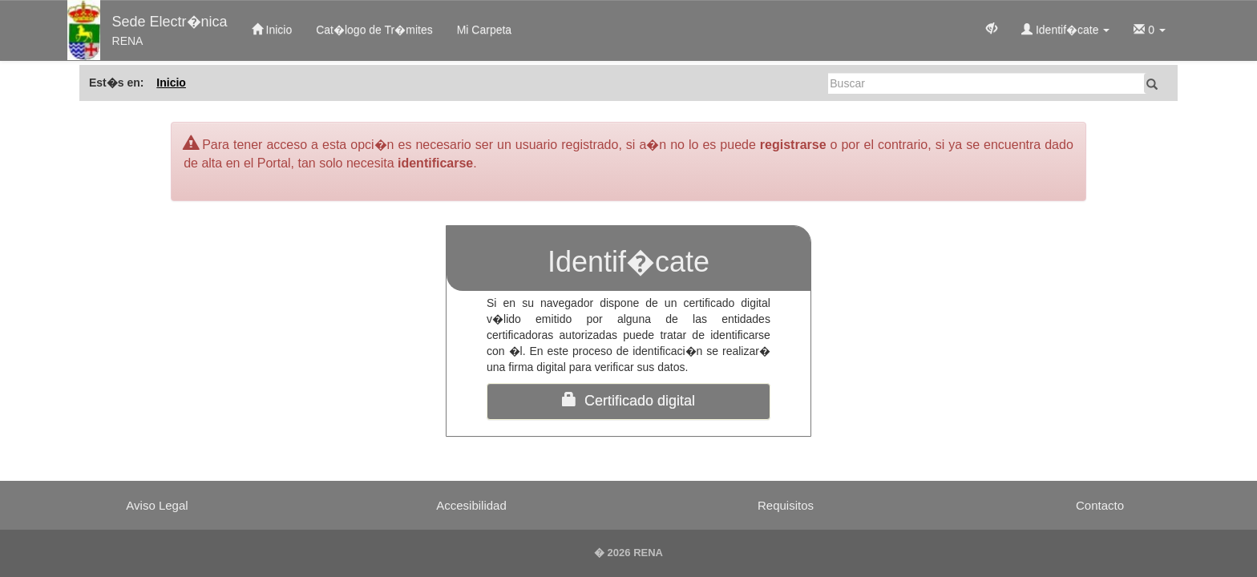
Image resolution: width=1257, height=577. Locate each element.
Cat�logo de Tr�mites (374, 29)
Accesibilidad (471, 505)
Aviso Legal (157, 505)
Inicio (272, 29)
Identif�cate (1065, 29)
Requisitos (786, 505)
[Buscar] (987, 83)
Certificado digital (628, 400)
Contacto (1100, 505)
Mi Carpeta (484, 29)
